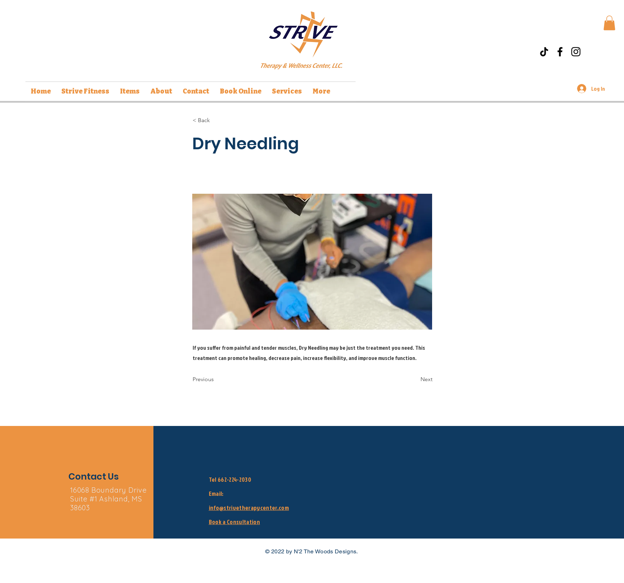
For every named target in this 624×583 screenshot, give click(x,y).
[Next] (414, 379)
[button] (609, 23)
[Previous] (216, 379)
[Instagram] (576, 52)
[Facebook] (560, 52)
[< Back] (216, 120)
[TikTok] (544, 52)
